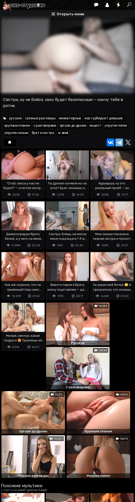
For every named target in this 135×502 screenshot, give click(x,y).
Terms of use (25, 474)
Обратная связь (51, 474)
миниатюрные (70, 118)
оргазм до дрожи (73, 125)
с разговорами (44, 125)
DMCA (8, 474)
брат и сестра (43, 133)
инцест (95, 125)
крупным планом (17, 125)
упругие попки (115, 125)
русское (15, 118)
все (62, 133)
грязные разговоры (40, 118)
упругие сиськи (16, 133)
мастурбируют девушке (104, 118)
